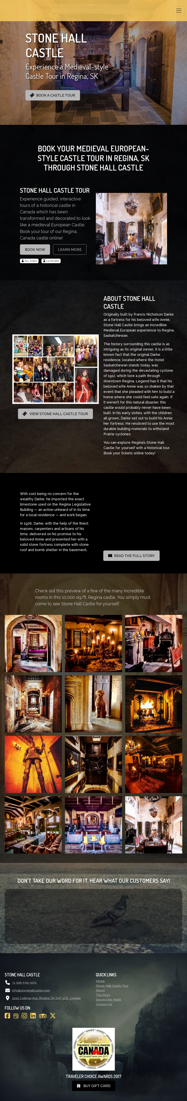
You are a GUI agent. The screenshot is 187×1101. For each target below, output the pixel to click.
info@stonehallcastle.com (31, 935)
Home (100, 926)
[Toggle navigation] (179, 10)
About (100, 935)
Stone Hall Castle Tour (112, 931)
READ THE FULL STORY (131, 556)
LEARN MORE (70, 249)
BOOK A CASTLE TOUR (52, 95)
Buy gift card (93, 1031)
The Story (103, 940)
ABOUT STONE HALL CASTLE (129, 302)
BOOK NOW (35, 249)
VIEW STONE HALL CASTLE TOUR (55, 413)
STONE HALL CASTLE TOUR (55, 190)
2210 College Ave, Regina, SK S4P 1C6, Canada (46, 943)
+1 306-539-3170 (24, 927)
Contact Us (104, 949)
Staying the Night (108, 945)
